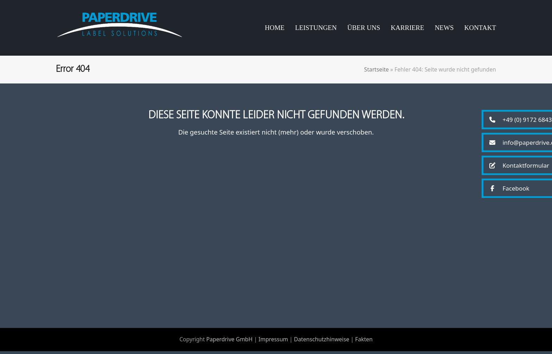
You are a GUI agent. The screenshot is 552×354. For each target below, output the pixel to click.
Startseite (376, 72)
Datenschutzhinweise (321, 342)
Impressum (273, 342)
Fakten (364, 342)
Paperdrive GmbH (229, 342)
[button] (517, 120)
